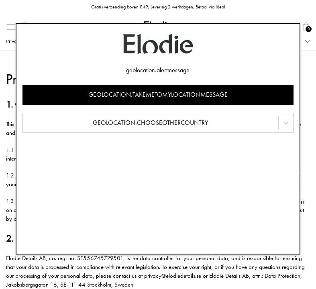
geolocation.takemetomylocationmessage (158, 94)
